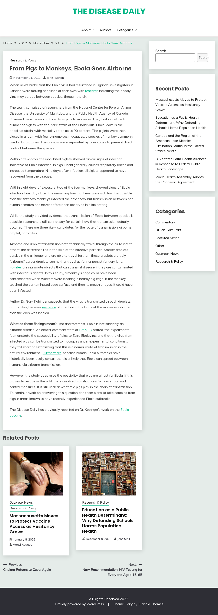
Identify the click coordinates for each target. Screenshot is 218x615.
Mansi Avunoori (23, 545)
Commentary (165, 222)
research (91, 91)
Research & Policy (23, 60)
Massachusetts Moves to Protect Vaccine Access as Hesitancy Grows (34, 524)
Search (160, 51)
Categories (125, 30)
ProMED (85, 330)
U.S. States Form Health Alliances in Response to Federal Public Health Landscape (181, 164)
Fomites (16, 267)
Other (159, 245)
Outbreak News (21, 502)
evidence (49, 307)
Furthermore (52, 353)
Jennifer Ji (124, 539)
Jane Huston (55, 78)
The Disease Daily (109, 11)
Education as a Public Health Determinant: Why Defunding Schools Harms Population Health (107, 520)
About (86, 30)
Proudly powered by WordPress (80, 604)
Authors (105, 30)
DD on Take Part (168, 230)
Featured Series (167, 238)
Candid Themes (151, 604)
